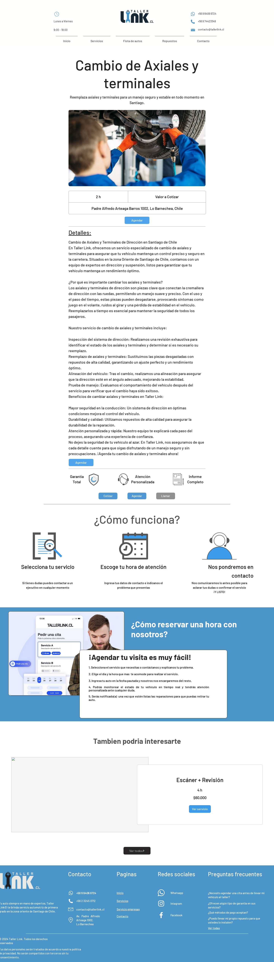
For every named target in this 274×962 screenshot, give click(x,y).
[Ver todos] (137, 851)
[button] (108, 496)
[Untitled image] (137, 148)
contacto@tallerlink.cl (90, 909)
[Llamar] (165, 496)
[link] (137, 220)
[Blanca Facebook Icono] (161, 915)
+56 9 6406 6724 (86, 893)
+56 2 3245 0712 (86, 901)
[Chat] (57, 14)
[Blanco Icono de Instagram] (161, 903)
